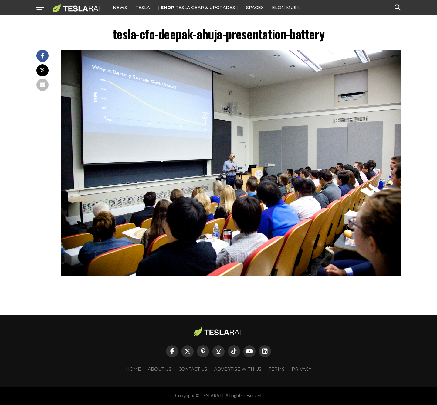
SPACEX (255, 7)
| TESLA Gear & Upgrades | (198, 7)
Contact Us (192, 369)
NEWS (120, 7)
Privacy (301, 369)
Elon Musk (286, 7)
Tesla (142, 7)
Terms (277, 369)
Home (133, 369)
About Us (159, 369)
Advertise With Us (238, 369)
